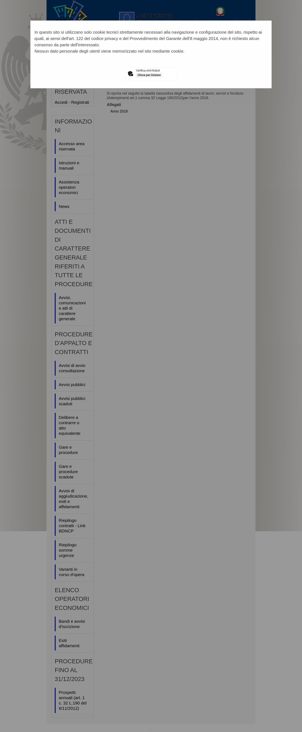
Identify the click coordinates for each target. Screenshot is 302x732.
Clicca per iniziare (149, 75)
